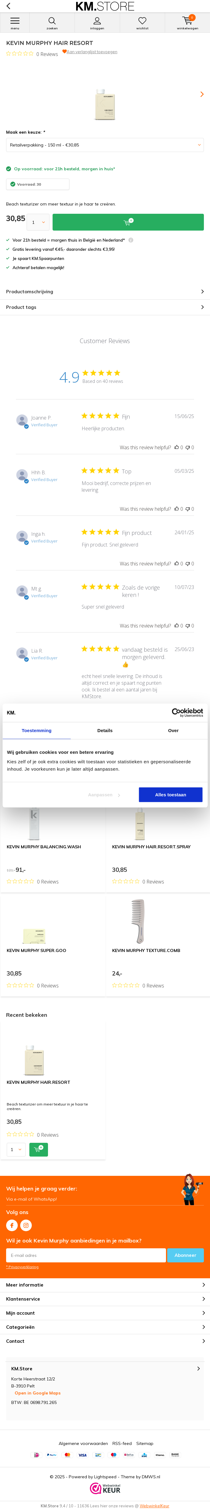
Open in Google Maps (38, 1393)
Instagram (26, 1224)
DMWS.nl (151, 1477)
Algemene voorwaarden (83, 1443)
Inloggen (97, 23)
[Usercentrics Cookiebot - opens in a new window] (176, 712)
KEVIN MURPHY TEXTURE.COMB (146, 950)
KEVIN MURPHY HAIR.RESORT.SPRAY (151, 847)
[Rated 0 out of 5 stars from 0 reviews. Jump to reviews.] (32, 53)
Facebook (12, 1224)
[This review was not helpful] (188, 447)
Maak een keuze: (25, 132)
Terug (8, 6)
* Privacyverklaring (22, 1267)
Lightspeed (105, 1477)
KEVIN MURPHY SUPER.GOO (36, 950)
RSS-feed (122, 1443)
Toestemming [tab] (37, 730)
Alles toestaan (170, 794)
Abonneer (186, 1255)
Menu (14, 23)
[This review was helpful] (177, 447)
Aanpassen (104, 794)
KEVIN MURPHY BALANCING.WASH (44, 847)
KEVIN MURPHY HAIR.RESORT (38, 1082)
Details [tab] (105, 730)
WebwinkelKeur (154, 1505)
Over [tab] (173, 730)
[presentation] (198, 94)
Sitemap (144, 1443)
